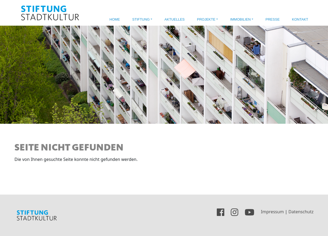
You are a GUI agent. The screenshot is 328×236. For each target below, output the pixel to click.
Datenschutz (301, 212)
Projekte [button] (206, 19)
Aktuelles (175, 19)
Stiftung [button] (141, 19)
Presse (273, 19)
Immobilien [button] (240, 19)
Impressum (272, 212)
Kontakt (300, 19)
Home (115, 19)
